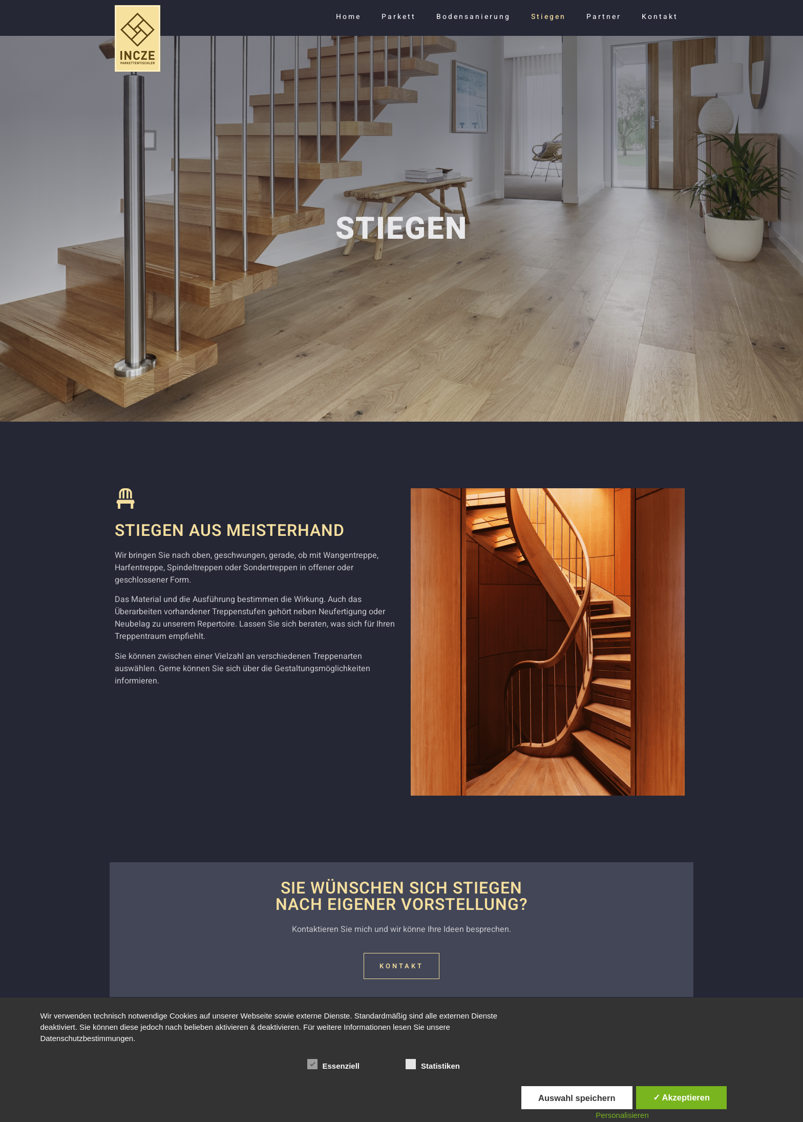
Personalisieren (622, 1115)
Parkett (399, 16)
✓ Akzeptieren (681, 1097)
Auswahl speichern (576, 1098)
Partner (603, 16)
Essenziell (333, 1064)
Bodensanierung (473, 16)
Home (348, 16)
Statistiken (433, 1064)
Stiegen (548, 16)
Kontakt (660, 16)
